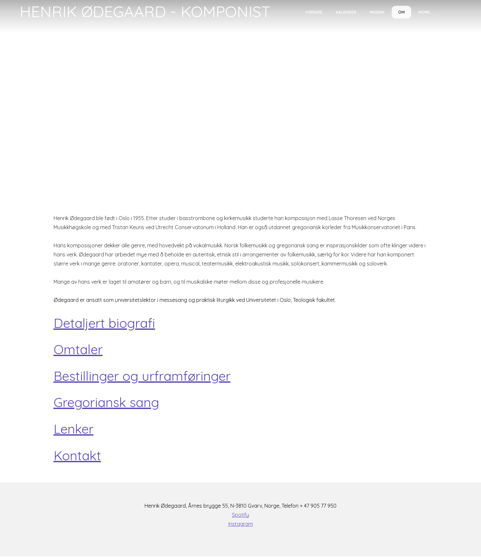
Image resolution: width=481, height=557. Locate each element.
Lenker (74, 429)
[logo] (145, 11)
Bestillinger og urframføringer (142, 376)
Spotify (240, 515)
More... (425, 12)
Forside (314, 12)
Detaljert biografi (104, 323)
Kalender (346, 12)
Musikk (377, 12)
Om (401, 12)
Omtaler (78, 349)
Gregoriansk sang (106, 403)
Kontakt (77, 456)
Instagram (240, 524)
